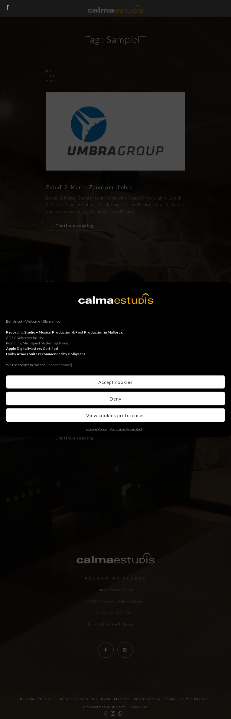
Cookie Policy (96, 429)
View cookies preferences (115, 415)
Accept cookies (115, 382)
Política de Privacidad (126, 429)
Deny (115, 398)
